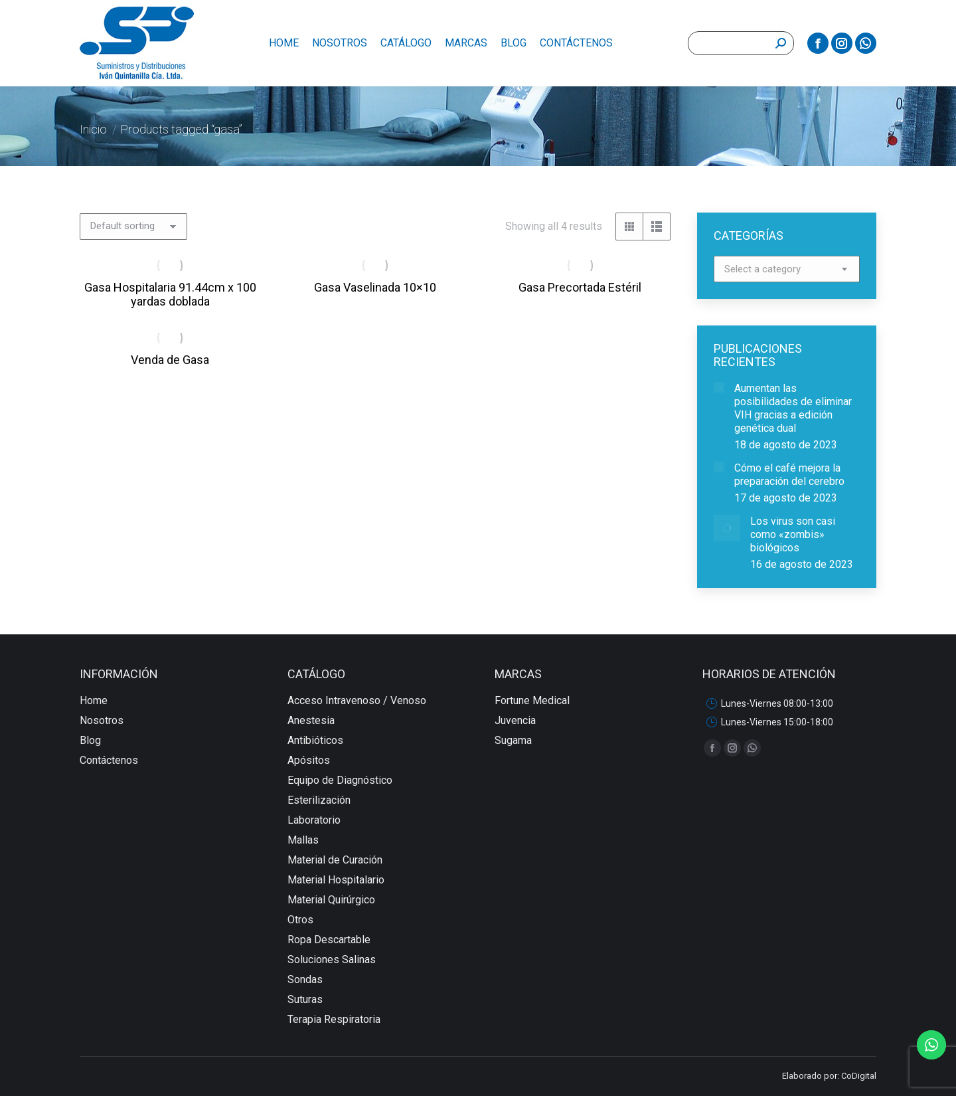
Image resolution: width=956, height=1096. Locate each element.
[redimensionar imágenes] (719, 387)
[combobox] (787, 269)
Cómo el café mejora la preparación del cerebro (789, 475)
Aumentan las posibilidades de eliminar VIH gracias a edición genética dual (793, 408)
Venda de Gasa (170, 360)
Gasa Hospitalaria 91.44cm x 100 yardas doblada (170, 294)
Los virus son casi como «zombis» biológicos (792, 534)
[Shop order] (133, 226)
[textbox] (762, 269)
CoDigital (858, 1076)
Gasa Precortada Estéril (579, 287)
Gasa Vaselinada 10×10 (375, 287)
